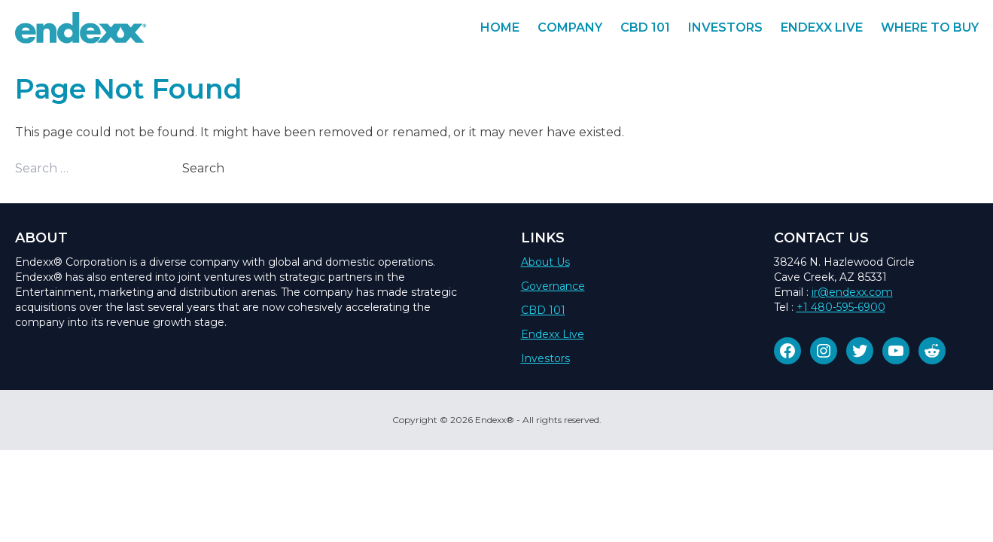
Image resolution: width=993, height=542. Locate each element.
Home (499, 27)
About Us (545, 262)
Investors (725, 27)
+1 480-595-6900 (841, 307)
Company (570, 27)
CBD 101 (645, 27)
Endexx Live (822, 27)
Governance (553, 286)
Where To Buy (930, 27)
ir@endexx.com (852, 292)
